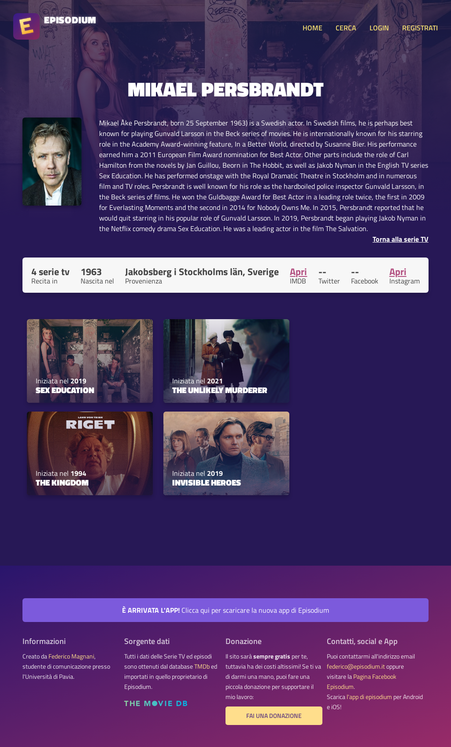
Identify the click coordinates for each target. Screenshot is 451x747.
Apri (298, 271)
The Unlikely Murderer (219, 390)
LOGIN (379, 27)
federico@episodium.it (356, 666)
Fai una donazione (274, 716)
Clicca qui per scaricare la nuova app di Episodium (225, 610)
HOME (312, 27)
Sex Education (65, 390)
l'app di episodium (369, 697)
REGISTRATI (420, 27)
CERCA (346, 27)
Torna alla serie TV (401, 239)
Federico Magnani (71, 656)
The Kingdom (62, 482)
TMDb (202, 666)
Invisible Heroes (206, 482)
